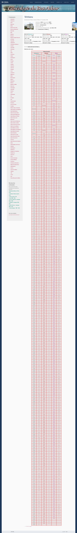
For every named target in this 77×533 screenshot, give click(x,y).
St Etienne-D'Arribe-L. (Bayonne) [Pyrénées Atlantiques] (15, 164)
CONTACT (72, 2)
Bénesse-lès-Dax (14, 27)
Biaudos (12, 34)
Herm (12, 59)
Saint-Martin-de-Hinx (15, 127)
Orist (11, 92)
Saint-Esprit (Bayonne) (15, 114)
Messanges (13, 77)
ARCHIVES (52, 2)
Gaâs (12, 52)
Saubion (12, 146)
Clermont (12, 49)
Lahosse (12, 67)
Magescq (12, 74)
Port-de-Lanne (13, 104)
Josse (12, 62)
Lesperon (12, 72)
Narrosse (12, 86)
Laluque (12, 69)
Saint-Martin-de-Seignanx (16, 129)
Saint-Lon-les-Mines (15, 126)
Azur (12, 22)
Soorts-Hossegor (14, 157)
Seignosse (13, 152)
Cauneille (12, 47)
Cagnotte (12, 40)
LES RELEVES (46, 2)
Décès (67, 34)
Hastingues (13, 57)
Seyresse (12, 154)
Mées (12, 76)
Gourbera (12, 54)
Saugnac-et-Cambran (15, 151)
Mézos (12, 79)
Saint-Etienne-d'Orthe (15, 116)
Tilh (11, 172)
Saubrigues (13, 147)
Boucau (12, 35)
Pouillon (12, 106)
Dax (11, 50)
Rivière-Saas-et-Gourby (15, 107)
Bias (11, 32)
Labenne (12, 66)
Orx (11, 96)
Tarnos (12, 167)
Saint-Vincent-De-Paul (15, 136)
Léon (12, 71)
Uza (11, 176)
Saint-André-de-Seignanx (16, 109)
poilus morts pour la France (34, 46)
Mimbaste (12, 81)
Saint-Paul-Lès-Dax (14, 134)
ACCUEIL (31, 2)
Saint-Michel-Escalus (15, 131)
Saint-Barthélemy (14, 111)
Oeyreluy (12, 89)
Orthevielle (13, 94)
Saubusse (12, 149)
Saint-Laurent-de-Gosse (15, 124)
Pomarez (12, 102)
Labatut (12, 64)
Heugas (12, 61)
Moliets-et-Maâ (14, 84)
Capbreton (13, 42)
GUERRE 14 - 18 (59, 2)
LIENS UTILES (66, 2)
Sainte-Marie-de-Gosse (15, 144)
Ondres (12, 91)
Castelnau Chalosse (14, 44)
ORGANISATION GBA (38, 2)
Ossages (12, 97)
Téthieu (12, 171)
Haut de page (28, 526)
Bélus (12, 25)
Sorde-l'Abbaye (14, 159)
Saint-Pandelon (14, 132)
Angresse (12, 20)
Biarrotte (12, 30)
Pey (11, 99)
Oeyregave (13, 87)
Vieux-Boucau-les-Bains (15, 178)
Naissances (31, 34)
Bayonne (12, 24)
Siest (12, 156)
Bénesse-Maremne (14, 29)
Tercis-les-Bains (14, 169)
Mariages (49, 34)
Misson (12, 82)
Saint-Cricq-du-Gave (15, 112)
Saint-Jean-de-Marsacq (15, 121)
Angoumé (12, 19)
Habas (12, 55)
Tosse (12, 174)
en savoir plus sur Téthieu (43, 29)
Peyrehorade (13, 101)
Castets (12, 45)
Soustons (12, 161)
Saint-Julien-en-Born (15, 122)
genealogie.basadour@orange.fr (14, 214)
